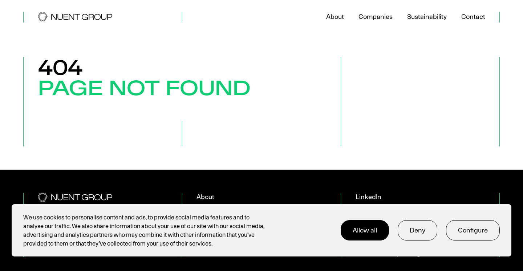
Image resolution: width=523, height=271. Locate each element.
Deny (417, 230)
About (335, 16)
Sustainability (427, 16)
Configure (473, 230)
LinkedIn (368, 197)
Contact (473, 16)
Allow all (365, 230)
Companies (375, 16)
